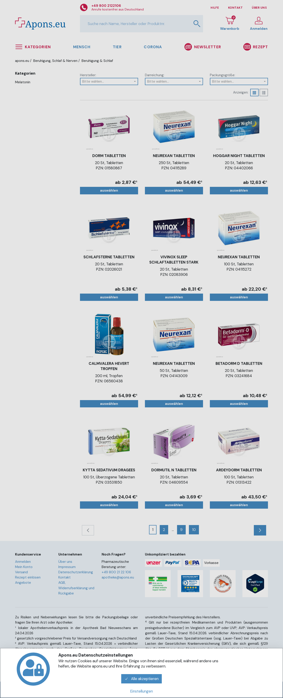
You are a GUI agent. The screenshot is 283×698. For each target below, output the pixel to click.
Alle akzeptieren (141, 678)
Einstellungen (141, 691)
